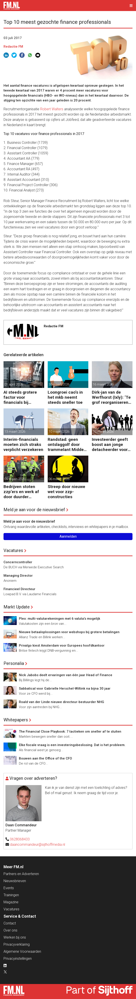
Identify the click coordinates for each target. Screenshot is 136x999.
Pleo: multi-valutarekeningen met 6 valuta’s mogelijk (59, 619)
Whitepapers (16, 719)
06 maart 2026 (59, 479)
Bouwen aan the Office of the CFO (45, 758)
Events (9, 888)
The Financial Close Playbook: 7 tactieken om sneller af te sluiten (70, 731)
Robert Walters (51, 109)
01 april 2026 (13, 384)
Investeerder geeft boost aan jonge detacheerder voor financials (110, 444)
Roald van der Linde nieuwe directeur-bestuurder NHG (61, 702)
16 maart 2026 (103, 384)
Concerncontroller (18, 562)
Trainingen (11, 895)
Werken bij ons (15, 937)
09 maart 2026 (14, 479)
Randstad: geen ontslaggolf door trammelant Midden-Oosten (68, 444)
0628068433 (20, 839)
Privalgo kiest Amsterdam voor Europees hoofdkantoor (62, 645)
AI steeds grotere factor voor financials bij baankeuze (20, 397)
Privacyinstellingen (18, 958)
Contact (10, 923)
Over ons (10, 930)
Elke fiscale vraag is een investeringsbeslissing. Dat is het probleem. (72, 745)
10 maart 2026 (59, 432)
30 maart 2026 (59, 384)
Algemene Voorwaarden (22, 951)
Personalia (14, 663)
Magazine (11, 902)
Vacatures (13, 550)
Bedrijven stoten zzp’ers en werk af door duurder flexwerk (21, 491)
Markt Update (17, 607)
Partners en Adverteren (21, 874)
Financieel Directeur (19, 589)
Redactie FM (13, 47)
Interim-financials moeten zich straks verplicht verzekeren (23, 444)
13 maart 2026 (14, 432)
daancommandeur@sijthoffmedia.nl (37, 844)
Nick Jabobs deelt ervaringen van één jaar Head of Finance (65, 675)
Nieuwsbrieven (15, 881)
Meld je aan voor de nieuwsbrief (34, 509)
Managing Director (18, 576)
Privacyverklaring (17, 944)
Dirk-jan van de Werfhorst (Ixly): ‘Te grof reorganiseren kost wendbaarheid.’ (111, 397)
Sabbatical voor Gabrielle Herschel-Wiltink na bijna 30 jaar (65, 688)
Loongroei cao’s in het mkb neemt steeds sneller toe (65, 397)
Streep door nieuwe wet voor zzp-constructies (66, 491)
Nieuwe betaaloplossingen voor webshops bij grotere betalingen (69, 632)
